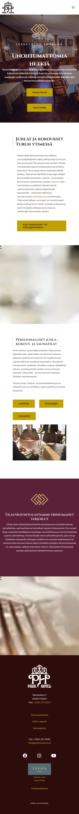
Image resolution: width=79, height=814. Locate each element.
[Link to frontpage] (39, 686)
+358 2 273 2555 (42, 702)
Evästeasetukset (39, 788)
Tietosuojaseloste (39, 714)
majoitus (55, 181)
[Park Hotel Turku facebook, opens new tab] (25, 755)
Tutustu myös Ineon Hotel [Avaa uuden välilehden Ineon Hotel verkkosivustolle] (40, 779)
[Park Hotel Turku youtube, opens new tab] (53, 755)
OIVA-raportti (39, 721)
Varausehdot (39, 728)
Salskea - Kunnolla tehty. (40, 803)
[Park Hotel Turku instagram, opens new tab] (39, 755)
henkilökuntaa (40, 196)
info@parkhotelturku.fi (39, 742)
